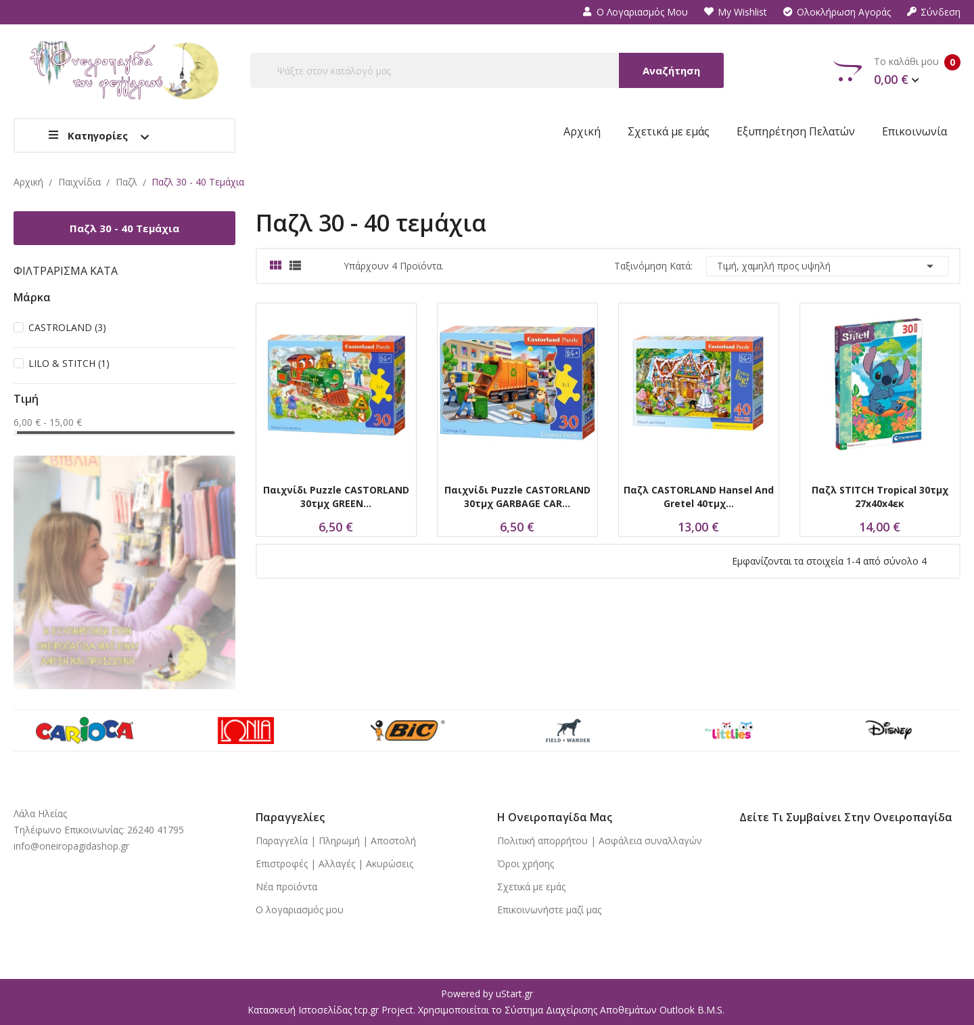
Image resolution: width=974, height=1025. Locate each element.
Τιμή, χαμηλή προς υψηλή (827, 266)
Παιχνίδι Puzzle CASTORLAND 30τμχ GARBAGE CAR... (517, 496)
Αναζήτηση (671, 70)
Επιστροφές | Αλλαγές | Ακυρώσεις (334, 863)
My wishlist (735, 12)
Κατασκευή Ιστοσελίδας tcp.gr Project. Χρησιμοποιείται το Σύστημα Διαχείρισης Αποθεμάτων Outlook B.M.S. (486, 1009)
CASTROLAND (67, 327)
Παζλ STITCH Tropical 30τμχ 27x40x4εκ (880, 496)
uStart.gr (514, 993)
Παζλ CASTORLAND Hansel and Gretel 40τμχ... (699, 496)
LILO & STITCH (69, 363)
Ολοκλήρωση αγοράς (837, 12)
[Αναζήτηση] (487, 70)
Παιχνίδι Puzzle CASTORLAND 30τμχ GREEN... (336, 496)
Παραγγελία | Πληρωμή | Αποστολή (336, 840)
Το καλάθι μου (896, 71)
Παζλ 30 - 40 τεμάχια (124, 228)
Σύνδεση (933, 12)
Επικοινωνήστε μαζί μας (549, 909)
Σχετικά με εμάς (531, 886)
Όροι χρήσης (525, 863)
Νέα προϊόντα (286, 886)
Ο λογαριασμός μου (635, 12)
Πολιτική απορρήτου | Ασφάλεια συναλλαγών (599, 840)
